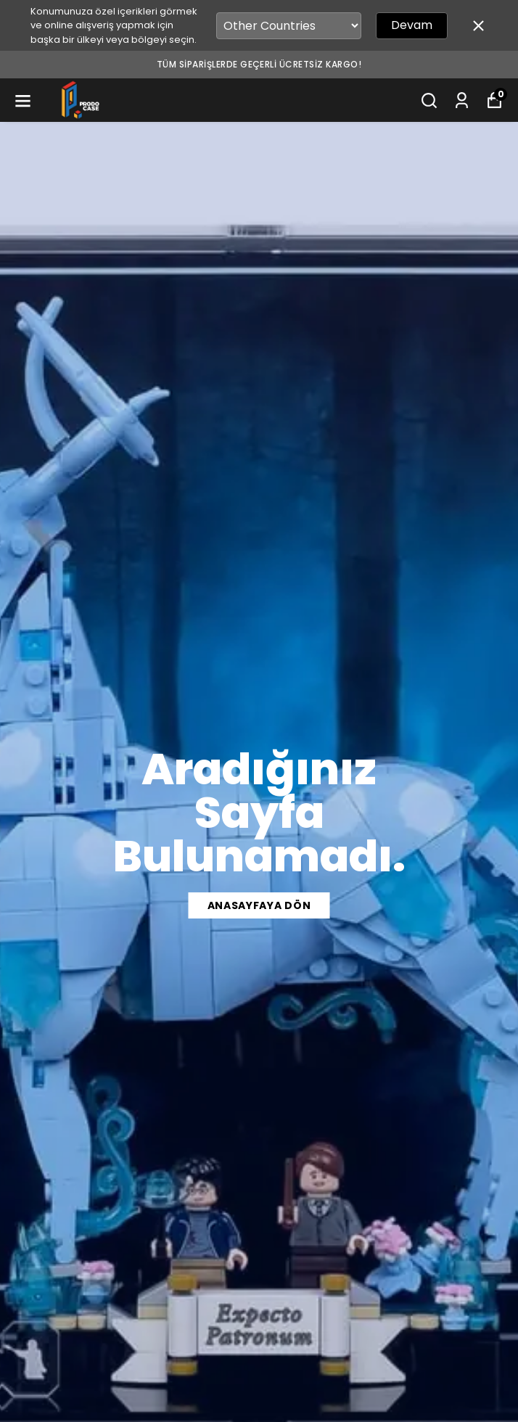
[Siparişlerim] (462, 100)
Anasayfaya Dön (259, 905)
